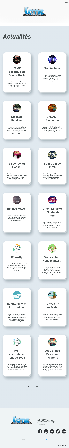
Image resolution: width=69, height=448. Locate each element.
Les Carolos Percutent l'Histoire (52, 354)
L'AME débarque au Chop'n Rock (17, 72)
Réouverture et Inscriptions (16, 305)
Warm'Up (17, 257)
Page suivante (40, 386)
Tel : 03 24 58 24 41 (42, 424)
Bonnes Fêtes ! (16, 208)
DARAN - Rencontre (52, 118)
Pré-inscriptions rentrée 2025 (17, 354)
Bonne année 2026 (52, 165)
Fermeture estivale (52, 305)
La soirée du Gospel (17, 165)
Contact (34, 439)
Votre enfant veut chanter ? (52, 259)
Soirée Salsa (52, 68)
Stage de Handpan (17, 118)
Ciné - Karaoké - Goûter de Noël (52, 212)
